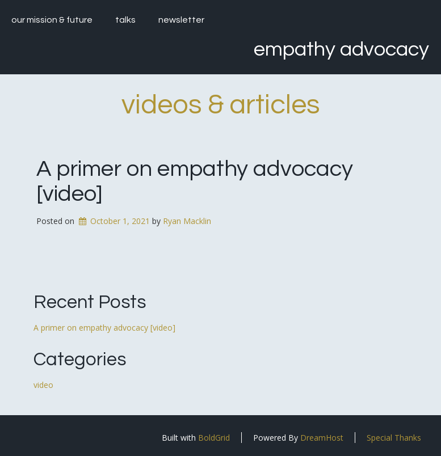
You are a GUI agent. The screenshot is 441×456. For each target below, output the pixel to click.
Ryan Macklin (187, 221)
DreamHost (321, 437)
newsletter (181, 19)
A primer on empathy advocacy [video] (104, 327)
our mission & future (52, 19)
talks (125, 19)
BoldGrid (214, 437)
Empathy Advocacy (341, 49)
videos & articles (220, 105)
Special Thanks (394, 437)
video (43, 384)
